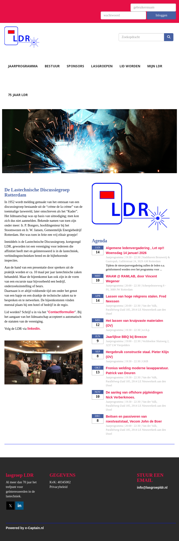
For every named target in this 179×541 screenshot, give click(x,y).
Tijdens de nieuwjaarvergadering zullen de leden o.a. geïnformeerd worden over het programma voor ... (135, 267)
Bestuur (52, 66)
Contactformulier (61, 312)
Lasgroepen (102, 66)
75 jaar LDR (18, 95)
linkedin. (34, 328)
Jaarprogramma (23, 66)
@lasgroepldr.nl (152, 487)
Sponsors (75, 66)
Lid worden (130, 66)
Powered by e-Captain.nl (25, 528)
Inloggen (161, 15)
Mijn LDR (154, 66)
